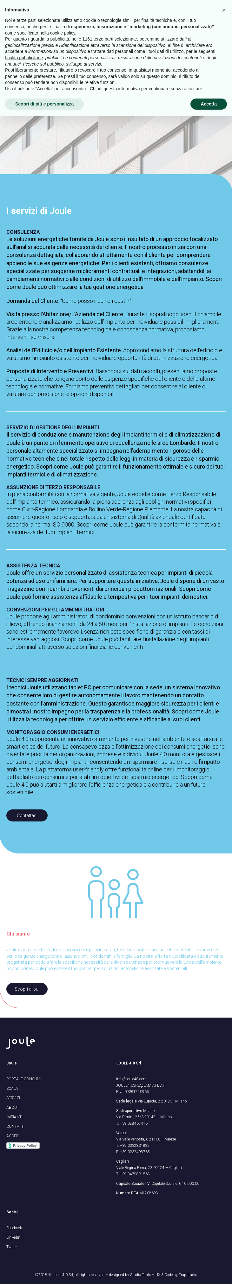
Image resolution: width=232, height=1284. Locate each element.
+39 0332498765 (135, 1152)
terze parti (103, 1207)
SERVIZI (13, 1098)
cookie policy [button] (62, 1200)
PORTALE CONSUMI (23, 1079)
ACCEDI (13, 1136)
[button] (224, 1178)
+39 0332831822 (135, 1145)
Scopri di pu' (27, 989)
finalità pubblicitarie (24, 1225)
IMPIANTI (14, 1117)
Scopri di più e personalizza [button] (44, 1271)
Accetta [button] (209, 1271)
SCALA (12, 1088)
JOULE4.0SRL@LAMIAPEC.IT (141, 1085)
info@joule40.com (131, 1079)
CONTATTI (15, 1126)
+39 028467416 (134, 1123)
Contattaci (27, 815)
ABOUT (12, 1107)
